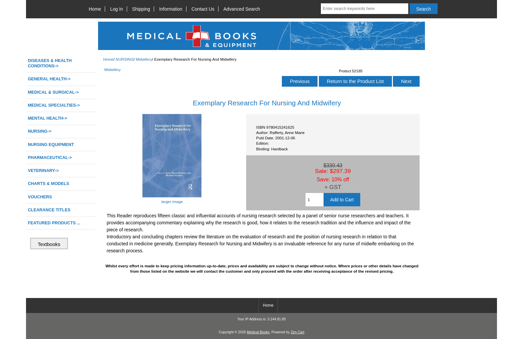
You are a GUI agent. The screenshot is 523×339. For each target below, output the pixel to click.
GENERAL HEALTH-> (49, 78)
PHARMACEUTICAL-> (50, 157)
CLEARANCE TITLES (49, 209)
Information (170, 9)
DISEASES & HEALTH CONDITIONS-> (50, 63)
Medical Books (258, 332)
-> (39, 131)
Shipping (141, 9)
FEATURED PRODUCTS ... (54, 222)
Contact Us (202, 9)
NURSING (124, 59)
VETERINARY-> (43, 170)
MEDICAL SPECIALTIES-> (54, 105)
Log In (116, 9)
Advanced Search (241, 9)
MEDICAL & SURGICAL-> (53, 92)
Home (95, 9)
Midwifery (144, 59)
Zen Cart (298, 332)
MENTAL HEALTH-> (47, 118)
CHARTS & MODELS (48, 183)
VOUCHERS (40, 196)
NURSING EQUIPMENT (51, 144)
